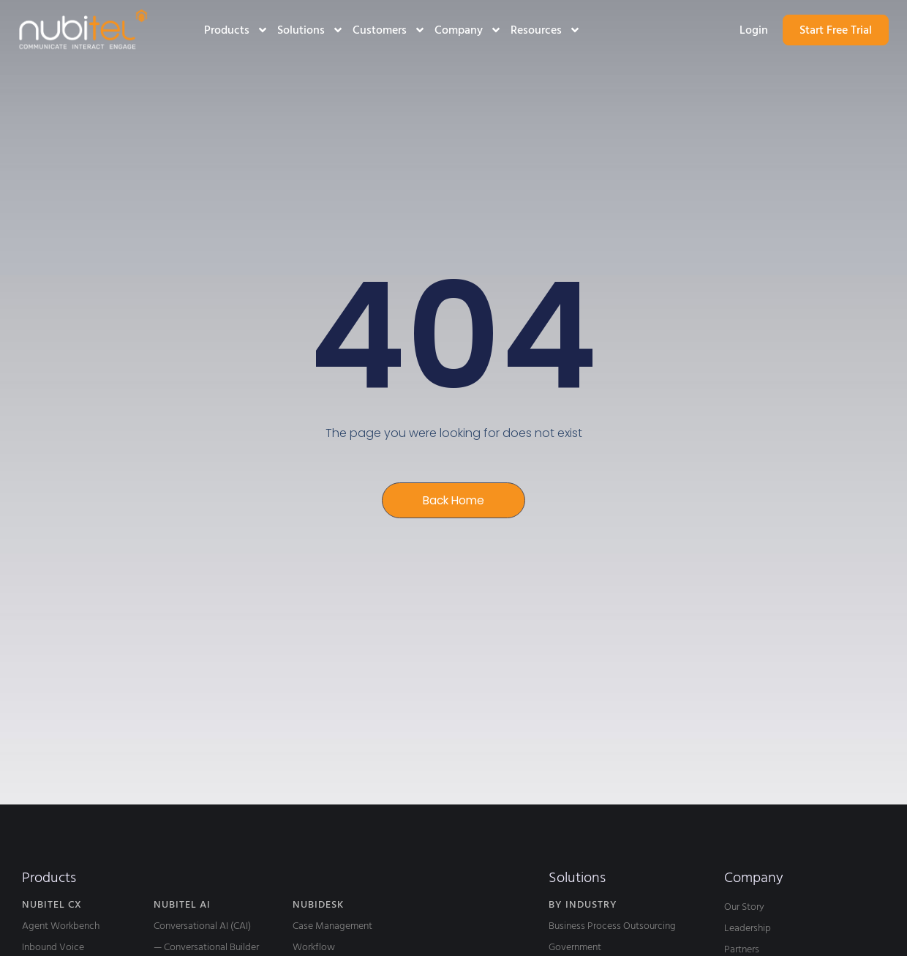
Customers (389, 30)
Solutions (310, 30)
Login (753, 30)
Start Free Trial (835, 30)
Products (236, 30)
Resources (546, 30)
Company (468, 30)
